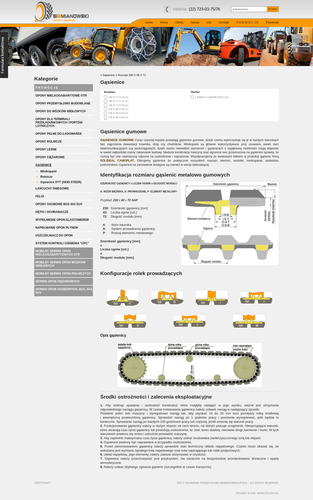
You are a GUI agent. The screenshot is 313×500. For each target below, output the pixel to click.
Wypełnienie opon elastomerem (62, 220)
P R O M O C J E (247, 22)
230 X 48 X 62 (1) (118, 112)
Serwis (194, 22)
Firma (164, 22)
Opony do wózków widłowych (60, 111)
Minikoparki (48, 171)
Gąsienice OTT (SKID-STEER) (60, 182)
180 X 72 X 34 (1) (118, 97)
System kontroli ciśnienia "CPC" (62, 243)
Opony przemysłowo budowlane (62, 103)
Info (209, 22)
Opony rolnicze (48, 141)
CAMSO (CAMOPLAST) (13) (212, 97)
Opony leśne (45, 149)
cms (253, 493)
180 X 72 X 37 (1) (118, 101)
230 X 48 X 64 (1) (118, 117)
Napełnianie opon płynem (56, 227)
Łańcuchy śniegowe (52, 188)
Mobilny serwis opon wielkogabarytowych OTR (57, 252)
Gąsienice (43, 165)
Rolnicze (46, 176)
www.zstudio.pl (268, 493)
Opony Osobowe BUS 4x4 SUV (58, 204)
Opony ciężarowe (50, 157)
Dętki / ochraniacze (51, 212)
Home (149, 22)
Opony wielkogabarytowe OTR (61, 95)
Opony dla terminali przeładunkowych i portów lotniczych (59, 122)
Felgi (39, 196)
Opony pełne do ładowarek (58, 133)
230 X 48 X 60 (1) (118, 109)
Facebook (272, 22)
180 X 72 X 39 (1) (118, 105)
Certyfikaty (42, 483)
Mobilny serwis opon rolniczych (63, 273)
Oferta (179, 22)
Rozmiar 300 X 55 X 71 (132, 75)
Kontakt (224, 22)
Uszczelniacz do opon (54, 235)
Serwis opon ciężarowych (57, 281)
